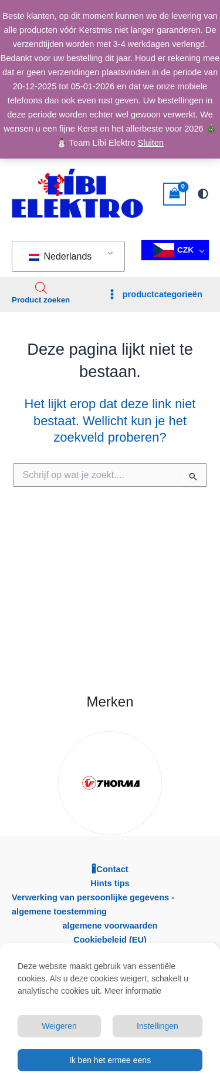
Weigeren (59, 1026)
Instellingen (157, 1026)
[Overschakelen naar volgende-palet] (203, 194)
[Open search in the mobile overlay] (41, 288)
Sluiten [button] (150, 142)
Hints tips (109, 883)
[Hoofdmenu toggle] (154, 295)
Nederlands (60, 256)
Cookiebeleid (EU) (110, 939)
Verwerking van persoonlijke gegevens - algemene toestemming (93, 904)
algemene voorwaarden (109, 925)
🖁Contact (110, 869)
